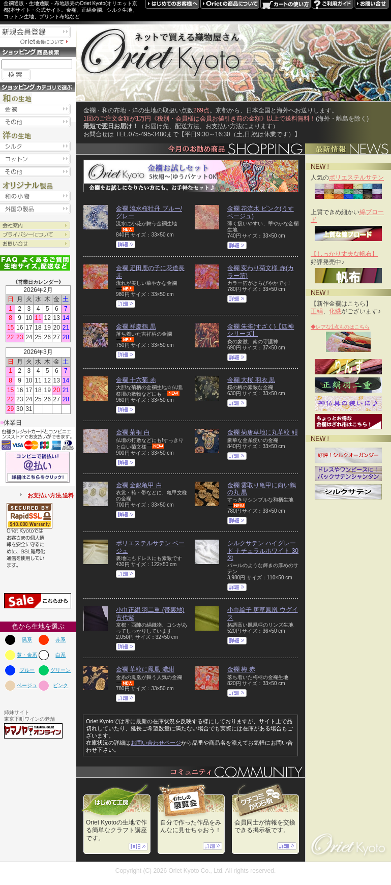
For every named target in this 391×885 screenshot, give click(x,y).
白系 (60, 655)
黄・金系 (27, 655)
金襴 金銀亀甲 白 (139, 485)
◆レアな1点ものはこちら (340, 327)
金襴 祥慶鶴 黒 (136, 326)
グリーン (60, 670)
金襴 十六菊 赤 (136, 379)
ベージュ (27, 685)
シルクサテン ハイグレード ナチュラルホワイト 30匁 (262, 551)
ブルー (27, 670)
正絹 (317, 311)
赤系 (60, 639)
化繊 (335, 311)
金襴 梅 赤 (241, 669)
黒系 (27, 639)
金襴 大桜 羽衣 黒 (251, 379)
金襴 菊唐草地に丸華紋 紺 (262, 432)
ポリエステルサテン (356, 177)
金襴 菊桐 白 (133, 432)
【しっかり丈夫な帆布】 (344, 253)
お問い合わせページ (156, 743)
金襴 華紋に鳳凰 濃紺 (145, 669)
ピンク (60, 685)
